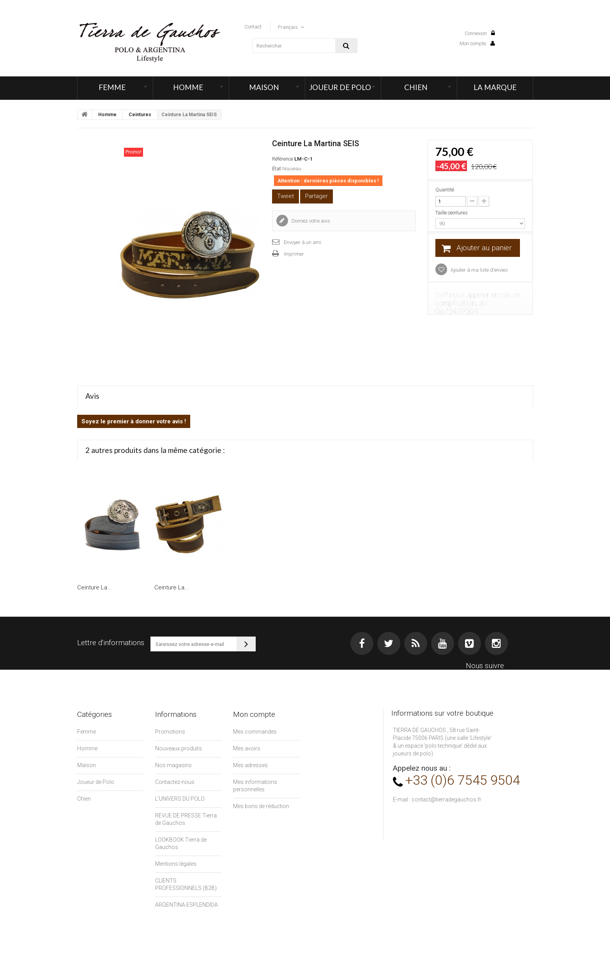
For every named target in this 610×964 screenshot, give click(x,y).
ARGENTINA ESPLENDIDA (186, 905)
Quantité (444, 190)
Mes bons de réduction (261, 806)
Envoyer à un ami (302, 242)
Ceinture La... (94, 587)
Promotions (170, 732)
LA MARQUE (495, 87)
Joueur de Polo (340, 87)
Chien (416, 87)
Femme (112, 87)
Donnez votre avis (310, 221)
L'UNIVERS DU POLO (180, 799)
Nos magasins (173, 765)
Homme (188, 87)
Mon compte (477, 43)
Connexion (480, 33)
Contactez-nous (174, 782)
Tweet (285, 196)
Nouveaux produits (178, 748)
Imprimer (294, 254)
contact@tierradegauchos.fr (446, 799)
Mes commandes (255, 732)
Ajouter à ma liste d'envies (478, 270)
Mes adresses (250, 765)
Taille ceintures (452, 213)
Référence (282, 159)
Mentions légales (175, 864)
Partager (316, 196)
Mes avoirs (246, 748)
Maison (264, 87)
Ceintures (140, 114)
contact (253, 27)
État (276, 169)
